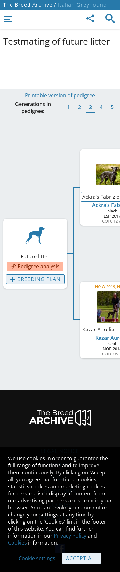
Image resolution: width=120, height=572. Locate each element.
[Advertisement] (60, 66)
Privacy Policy (70, 535)
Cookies (17, 542)
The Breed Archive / (29, 4)
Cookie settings (37, 558)
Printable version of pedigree (60, 95)
